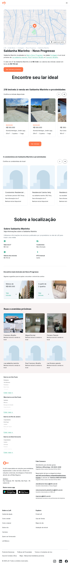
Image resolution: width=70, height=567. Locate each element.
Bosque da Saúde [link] (8, 405)
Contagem (21, 48)
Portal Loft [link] (39, 514)
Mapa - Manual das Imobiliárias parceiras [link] (32, 556)
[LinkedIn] (60, 561)
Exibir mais (8, 393)
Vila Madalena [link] (7, 409)
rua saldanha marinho (19, 57)
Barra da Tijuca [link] (8, 426)
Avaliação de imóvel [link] (42, 527)
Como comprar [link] (6, 523)
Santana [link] (6, 400)
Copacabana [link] (7, 419)
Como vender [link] (6, 518)
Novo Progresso (31, 48)
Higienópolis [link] (7, 407)
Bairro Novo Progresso (35, 55)
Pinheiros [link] (6, 380)
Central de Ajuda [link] (7, 514)
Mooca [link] (5, 402)
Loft (5, 48)
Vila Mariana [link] (7, 382)
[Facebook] (66, 561)
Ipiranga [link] (6, 444)
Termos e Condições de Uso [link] (43, 552)
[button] (35, 27)
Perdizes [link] (6, 384)
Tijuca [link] (5, 429)
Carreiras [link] (5, 532)
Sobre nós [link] (5, 527)
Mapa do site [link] (40, 523)
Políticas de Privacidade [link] (24, 552)
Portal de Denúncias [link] (8, 552)
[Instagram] (54, 561)
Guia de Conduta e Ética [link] (9, 556)
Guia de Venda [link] (40, 518)
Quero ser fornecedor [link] (9, 536)
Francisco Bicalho (52, 57)
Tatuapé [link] (6, 389)
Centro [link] (5, 424)
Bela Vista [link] (6, 387)
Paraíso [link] (6, 446)
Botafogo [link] (6, 422)
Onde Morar (11, 48)
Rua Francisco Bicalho (36, 57)
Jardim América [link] (8, 449)
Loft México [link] (5, 541)
